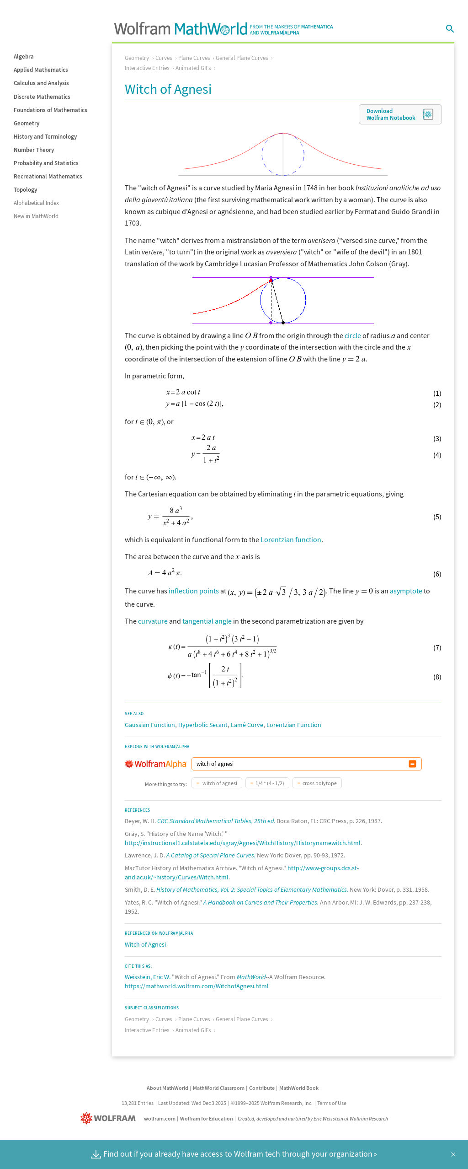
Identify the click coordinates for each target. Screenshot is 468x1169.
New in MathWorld (36, 216)
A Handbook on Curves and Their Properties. (261, 902)
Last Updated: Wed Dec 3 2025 (192, 1102)
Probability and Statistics (46, 163)
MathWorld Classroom (219, 1087)
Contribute (262, 1087)
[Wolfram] (109, 1118)
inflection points (194, 590)
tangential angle (207, 620)
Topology (25, 190)
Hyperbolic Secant (203, 725)
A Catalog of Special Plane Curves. (210, 855)
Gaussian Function (150, 725)
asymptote (406, 590)
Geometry (26, 123)
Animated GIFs (193, 68)
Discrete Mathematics (42, 97)
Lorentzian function (291, 539)
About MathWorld (167, 1087)
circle (353, 335)
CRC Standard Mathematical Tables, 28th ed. (216, 821)
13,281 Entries (138, 1102)
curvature (153, 620)
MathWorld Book (299, 1087)
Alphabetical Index (36, 203)
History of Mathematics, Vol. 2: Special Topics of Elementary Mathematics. (252, 889)
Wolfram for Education (206, 1118)
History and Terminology (45, 136)
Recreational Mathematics (48, 176)
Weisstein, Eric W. (147, 977)
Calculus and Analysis (41, 83)
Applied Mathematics (41, 70)
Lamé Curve (247, 725)
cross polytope (320, 783)
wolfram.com (160, 1118)
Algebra (24, 56)
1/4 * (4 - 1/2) (269, 783)
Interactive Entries (147, 68)
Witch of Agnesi (145, 944)
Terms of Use (331, 1102)
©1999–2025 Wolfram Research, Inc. (272, 1102)
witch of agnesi (219, 783)
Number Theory (34, 150)
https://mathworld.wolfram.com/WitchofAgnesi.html (197, 986)
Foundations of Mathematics (50, 110)
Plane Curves (194, 58)
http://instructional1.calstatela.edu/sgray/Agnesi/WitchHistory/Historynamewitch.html (243, 843)
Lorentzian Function (293, 725)
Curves (163, 58)
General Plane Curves (242, 58)
